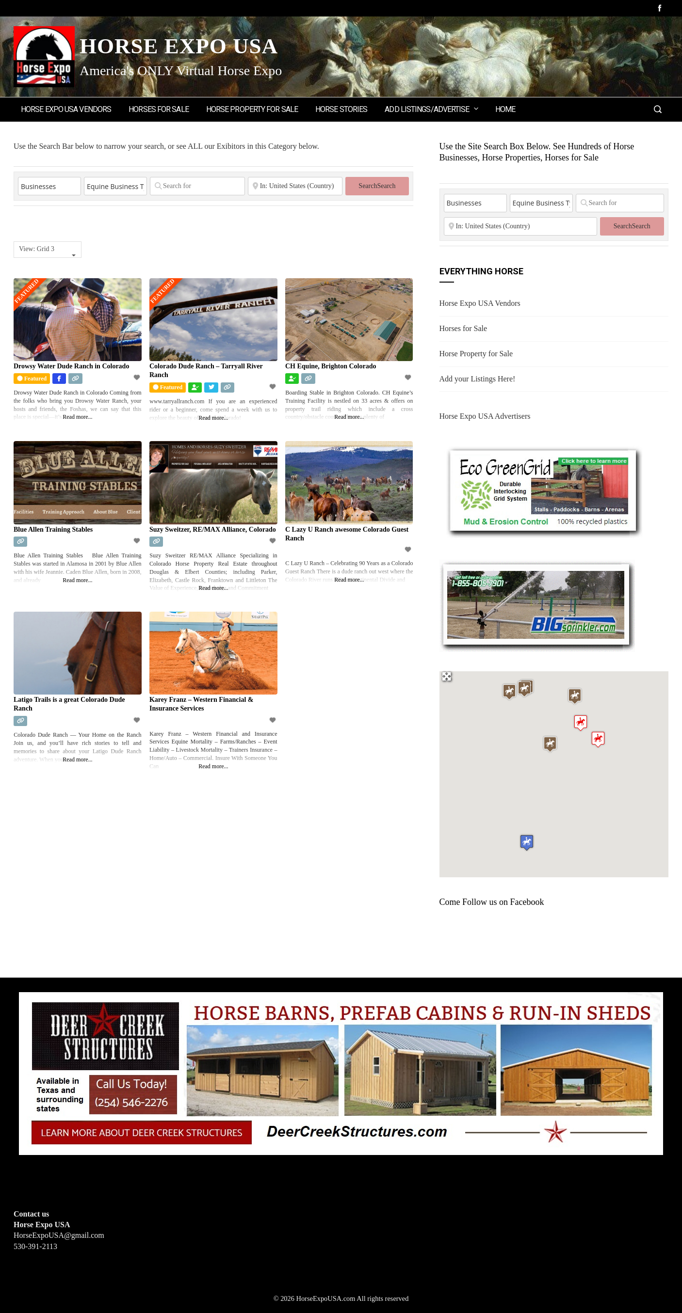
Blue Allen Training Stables (53, 529)
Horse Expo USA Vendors (66, 109)
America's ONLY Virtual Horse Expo (181, 70)
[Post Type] (49, 186)
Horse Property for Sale (252, 109)
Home (505, 109)
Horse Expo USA (179, 46)
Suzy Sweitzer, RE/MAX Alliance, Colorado (212, 529)
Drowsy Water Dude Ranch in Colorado (71, 366)
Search (376, 186)
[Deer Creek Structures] (341, 1072)
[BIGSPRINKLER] (537, 605)
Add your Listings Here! (477, 379)
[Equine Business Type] (115, 186)
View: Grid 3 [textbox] (36, 249)
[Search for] (197, 186)
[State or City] (295, 186)
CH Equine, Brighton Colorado (330, 366)
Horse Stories (341, 109)
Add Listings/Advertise (432, 109)
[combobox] (47, 249)
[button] (598, 739)
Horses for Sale (159, 109)
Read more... (77, 416)
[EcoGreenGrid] (543, 490)
